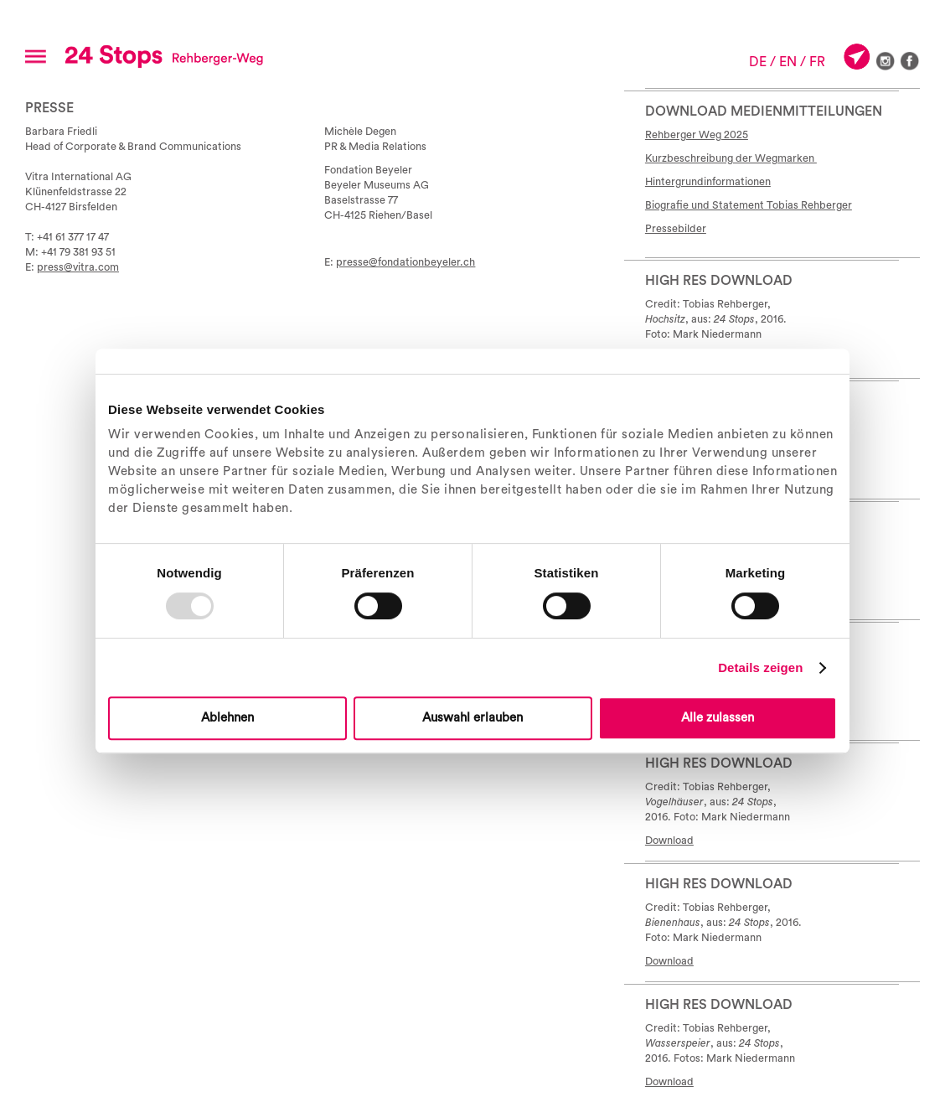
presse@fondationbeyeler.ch (405, 262)
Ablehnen (227, 717)
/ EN (783, 62)
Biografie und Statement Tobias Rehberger (748, 205)
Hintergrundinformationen (708, 182)
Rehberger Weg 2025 (696, 135)
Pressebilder (675, 229)
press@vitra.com (78, 267)
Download (669, 841)
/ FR (812, 62)
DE (758, 62)
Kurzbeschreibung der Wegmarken (731, 158)
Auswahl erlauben (472, 717)
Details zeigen (760, 667)
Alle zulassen (717, 717)
